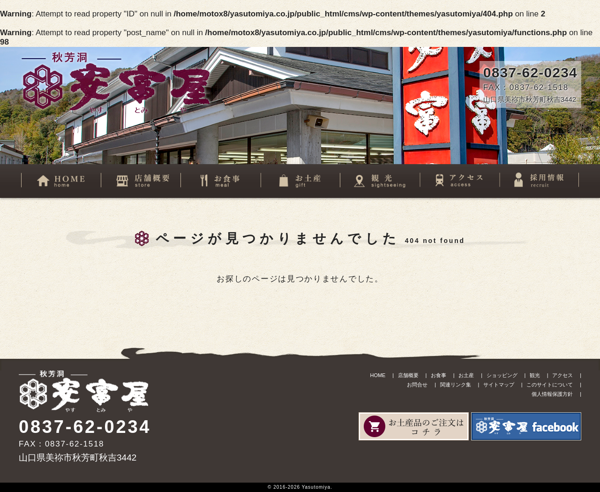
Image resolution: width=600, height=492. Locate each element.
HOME (377, 375)
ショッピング (502, 375)
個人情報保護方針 (552, 394)
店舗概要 (408, 375)
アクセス (562, 375)
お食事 (438, 375)
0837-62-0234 (530, 72)
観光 (535, 375)
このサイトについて (549, 384)
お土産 (466, 375)
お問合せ (417, 384)
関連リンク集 (455, 384)
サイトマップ (498, 384)
